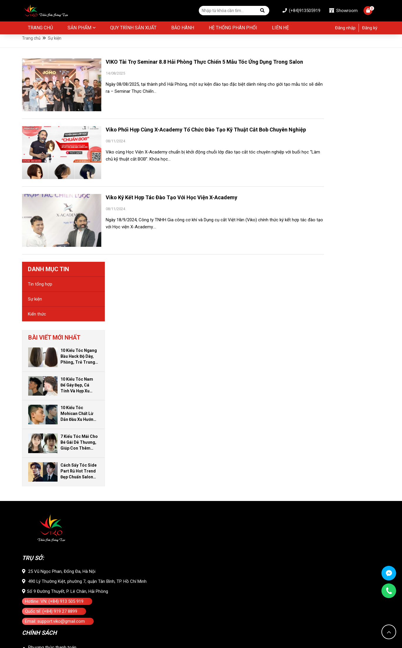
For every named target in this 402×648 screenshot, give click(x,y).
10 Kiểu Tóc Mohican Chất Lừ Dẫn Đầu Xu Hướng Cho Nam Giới (353, 218)
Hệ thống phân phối (233, 28)
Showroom (338, 11)
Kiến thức (312, 118)
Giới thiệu (37, 536)
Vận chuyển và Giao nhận (53, 471)
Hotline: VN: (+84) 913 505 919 (54, 405)
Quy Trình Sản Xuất (133, 28)
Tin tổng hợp (315, 88)
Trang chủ (40, 28)
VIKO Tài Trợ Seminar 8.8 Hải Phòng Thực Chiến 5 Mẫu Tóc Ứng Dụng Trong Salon (189, 73)
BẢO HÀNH (182, 28)
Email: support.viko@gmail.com (55, 425)
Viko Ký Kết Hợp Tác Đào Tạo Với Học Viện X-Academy (171, 208)
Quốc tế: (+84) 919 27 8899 (51, 415)
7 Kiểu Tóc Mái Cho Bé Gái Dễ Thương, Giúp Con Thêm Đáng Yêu (354, 246)
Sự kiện (310, 103)
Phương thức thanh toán (52, 451)
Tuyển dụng (39, 603)
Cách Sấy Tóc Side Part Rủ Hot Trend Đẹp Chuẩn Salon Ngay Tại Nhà (354, 275)
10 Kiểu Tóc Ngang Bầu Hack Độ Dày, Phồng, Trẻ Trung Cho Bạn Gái (354, 160)
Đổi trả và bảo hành (47, 461)
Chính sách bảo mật (48, 481)
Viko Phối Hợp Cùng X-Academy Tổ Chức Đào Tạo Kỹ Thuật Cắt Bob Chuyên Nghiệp (187, 142)
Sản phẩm (79, 28)
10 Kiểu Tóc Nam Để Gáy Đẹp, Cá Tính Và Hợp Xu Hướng (352, 189)
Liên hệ (280, 28)
